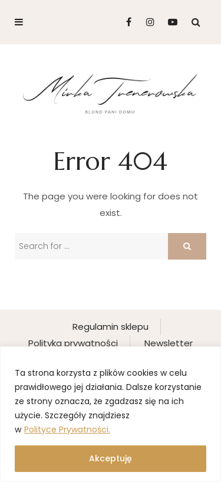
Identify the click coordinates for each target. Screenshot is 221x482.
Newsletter (168, 343)
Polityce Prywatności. (67, 429)
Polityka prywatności (73, 343)
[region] (110, 414)
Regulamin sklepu (110, 326)
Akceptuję (110, 458)
